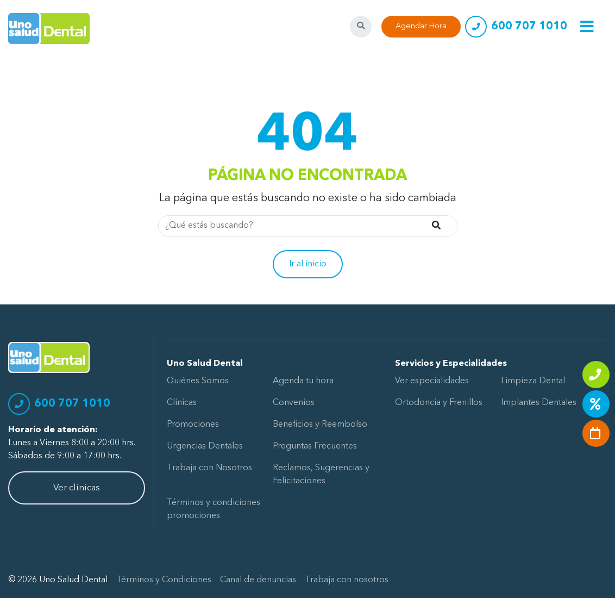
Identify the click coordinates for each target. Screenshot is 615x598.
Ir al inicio (308, 264)
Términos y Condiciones (163, 580)
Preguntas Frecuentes (315, 446)
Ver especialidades (432, 381)
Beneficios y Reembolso (320, 424)
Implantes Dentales (538, 402)
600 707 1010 (529, 26)
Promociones (193, 424)
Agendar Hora (421, 26)
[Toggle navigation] (587, 26)
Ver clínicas (76, 488)
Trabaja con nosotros (346, 580)
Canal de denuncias (258, 580)
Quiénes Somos (198, 381)
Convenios (294, 402)
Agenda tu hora (303, 381)
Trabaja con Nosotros (209, 468)
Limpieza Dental (533, 381)
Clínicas (182, 402)
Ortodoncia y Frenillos (438, 402)
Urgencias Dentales (205, 446)
